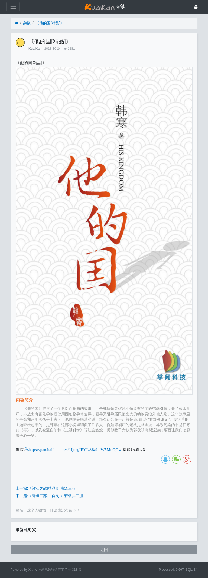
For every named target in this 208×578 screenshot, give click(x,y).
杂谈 (27, 23)
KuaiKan (34, 49)
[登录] (196, 6)
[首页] (16, 23)
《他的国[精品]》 (49, 23)
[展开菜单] (13, 6)
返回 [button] (104, 549)
